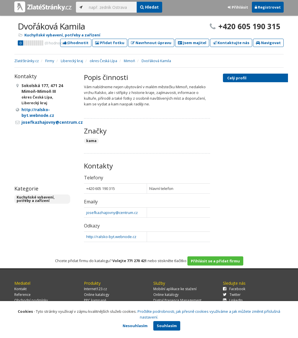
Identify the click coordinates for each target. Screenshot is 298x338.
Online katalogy (96, 294)
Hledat (149, 7)
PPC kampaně (95, 300)
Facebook (234, 288)
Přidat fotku (109, 42)
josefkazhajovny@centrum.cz (112, 212)
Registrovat (268, 7)
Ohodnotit (76, 42)
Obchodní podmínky (31, 300)
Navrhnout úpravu (151, 42)
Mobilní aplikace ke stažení (175, 288)
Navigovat (268, 42)
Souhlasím (167, 325)
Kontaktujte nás (231, 42)
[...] (111, 7)
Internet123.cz (95, 288)
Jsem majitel (192, 42)
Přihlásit (238, 7)
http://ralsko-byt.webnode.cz (111, 236)
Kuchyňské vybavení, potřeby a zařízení (62, 35)
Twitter (232, 294)
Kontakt (20, 288)
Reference (22, 294)
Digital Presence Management (177, 300)
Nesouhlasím (135, 325)
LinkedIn (233, 300)
